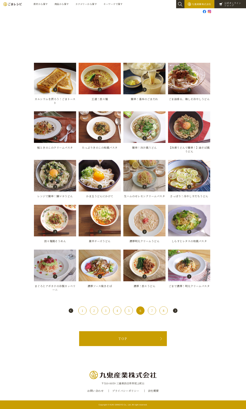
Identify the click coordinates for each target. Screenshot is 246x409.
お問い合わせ (221, 11)
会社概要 (153, 391)
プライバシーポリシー (125, 391)
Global (240, 11)
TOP (123, 338)
